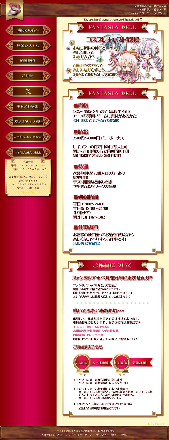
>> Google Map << (28, 192)
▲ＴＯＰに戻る (155, 423)
